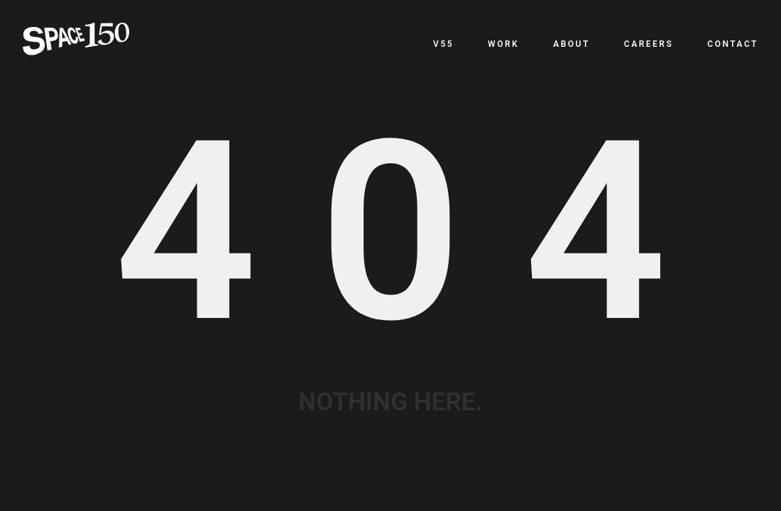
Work (503, 44)
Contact (732, 44)
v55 (443, 44)
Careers (648, 44)
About (571, 44)
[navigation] (595, 44)
